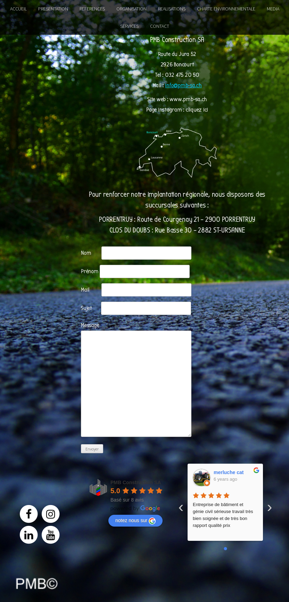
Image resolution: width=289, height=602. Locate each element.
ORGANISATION (131, 9)
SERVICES (129, 26)
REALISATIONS (171, 9)
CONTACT (159, 26)
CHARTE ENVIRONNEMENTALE (226, 9)
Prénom (135, 271)
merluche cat (228, 472)
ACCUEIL (18, 9)
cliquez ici (197, 110)
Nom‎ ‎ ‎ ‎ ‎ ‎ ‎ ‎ (136, 253)
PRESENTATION (53, 9)
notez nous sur (135, 521)
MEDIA (273, 9)
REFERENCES (92, 9)
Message (136, 330)
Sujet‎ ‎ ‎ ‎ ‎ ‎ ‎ (136, 308)
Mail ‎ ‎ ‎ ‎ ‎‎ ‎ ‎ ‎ (136, 290)
